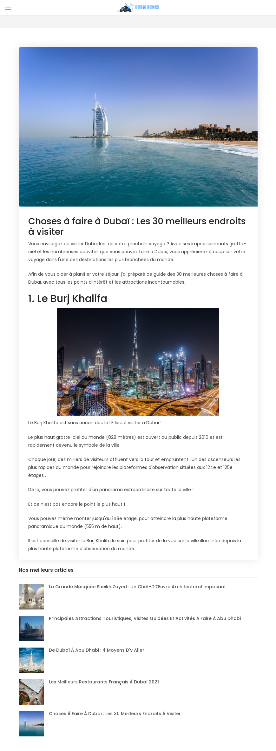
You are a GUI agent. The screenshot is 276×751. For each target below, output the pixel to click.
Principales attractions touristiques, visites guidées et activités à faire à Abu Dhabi (145, 618)
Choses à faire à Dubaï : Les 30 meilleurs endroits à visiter (115, 713)
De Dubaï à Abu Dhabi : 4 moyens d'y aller (96, 650)
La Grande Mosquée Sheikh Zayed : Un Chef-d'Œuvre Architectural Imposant (137, 586)
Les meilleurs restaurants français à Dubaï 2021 (104, 682)
